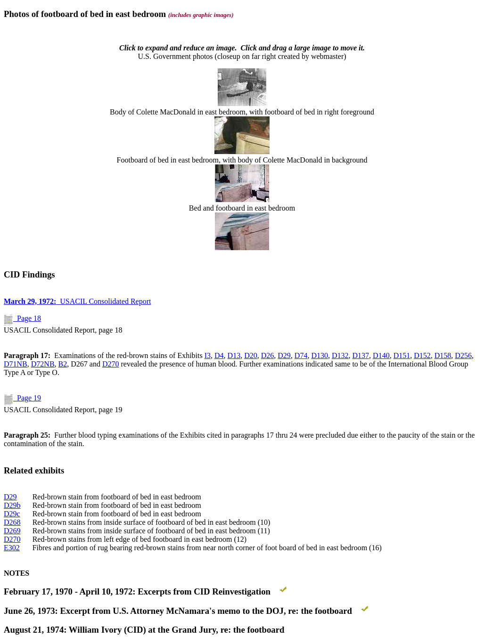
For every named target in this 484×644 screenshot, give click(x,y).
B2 (62, 364)
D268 (12, 522)
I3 (208, 355)
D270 (110, 364)
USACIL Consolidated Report (77, 301)
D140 (381, 355)
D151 (402, 355)
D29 (284, 355)
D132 (340, 355)
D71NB (15, 364)
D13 (234, 355)
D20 (250, 355)
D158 (443, 355)
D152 (422, 355)
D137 (361, 355)
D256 (463, 355)
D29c (12, 514)
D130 (319, 355)
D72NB (43, 364)
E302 (12, 548)
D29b (12, 505)
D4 (219, 355)
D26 (267, 355)
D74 (301, 355)
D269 (12, 531)
